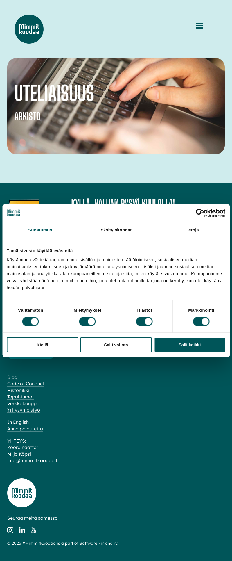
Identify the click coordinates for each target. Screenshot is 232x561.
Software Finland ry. (99, 543)
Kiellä (42, 344)
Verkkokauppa (23, 403)
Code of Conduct (25, 384)
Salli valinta (116, 344)
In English (18, 422)
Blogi (13, 377)
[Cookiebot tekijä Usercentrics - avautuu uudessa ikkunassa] (200, 213)
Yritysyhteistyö (23, 410)
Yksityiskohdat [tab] (116, 229)
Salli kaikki (190, 344)
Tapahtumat (20, 397)
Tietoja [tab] (192, 229)
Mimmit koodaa (29, 29)
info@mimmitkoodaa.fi (33, 460)
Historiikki (18, 390)
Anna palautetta (25, 429)
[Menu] (199, 26)
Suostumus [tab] (40, 229)
